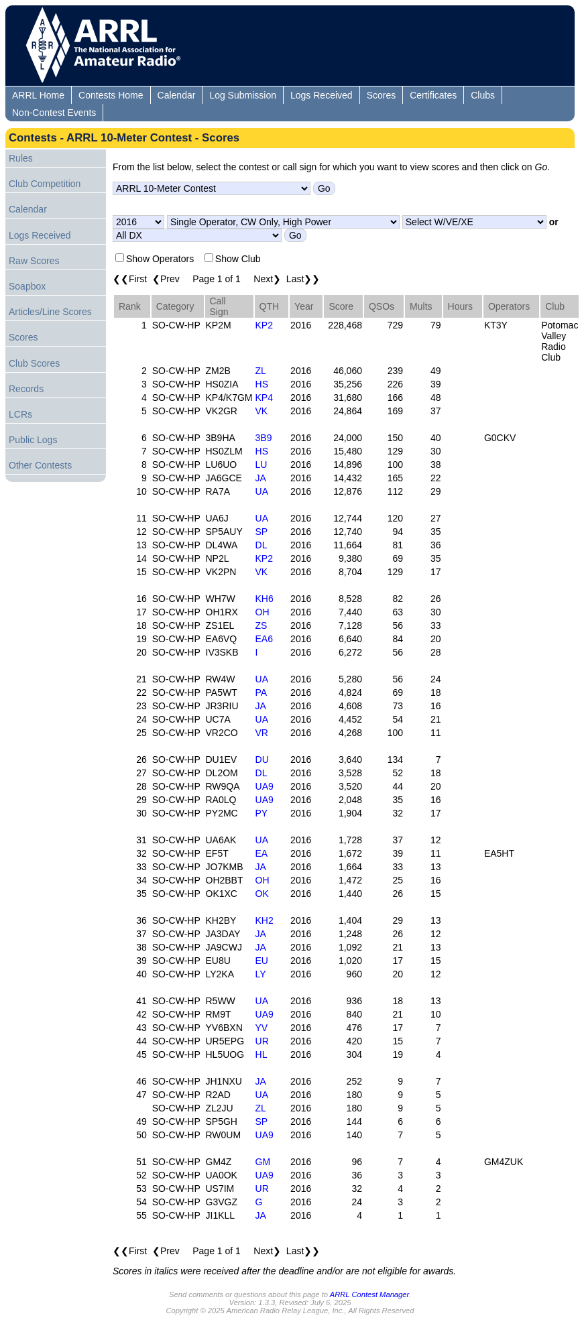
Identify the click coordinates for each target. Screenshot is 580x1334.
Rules (21, 158)
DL (261, 545)
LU (261, 464)
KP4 (264, 397)
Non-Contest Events (54, 112)
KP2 (264, 325)
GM (263, 1161)
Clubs (483, 95)
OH (262, 612)
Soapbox (27, 286)
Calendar (177, 95)
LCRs (20, 414)
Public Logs (33, 439)
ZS (261, 625)
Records (26, 388)
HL (261, 1054)
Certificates (433, 95)
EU (261, 960)
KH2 (264, 920)
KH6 (264, 598)
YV (261, 1027)
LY (260, 974)
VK (261, 411)
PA (261, 692)
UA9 (264, 786)
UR (262, 1041)
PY (261, 813)
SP (261, 531)
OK (262, 893)
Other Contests (40, 465)
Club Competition (44, 183)
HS (261, 384)
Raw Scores (34, 260)
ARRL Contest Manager (369, 1294)
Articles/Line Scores (50, 311)
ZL (260, 370)
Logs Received (321, 95)
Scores (381, 95)
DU (262, 759)
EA (261, 853)
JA (260, 478)
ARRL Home (38, 95)
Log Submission (242, 95)
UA (261, 491)
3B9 (263, 437)
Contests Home (110, 95)
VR (261, 732)
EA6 (264, 638)
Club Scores (34, 363)
